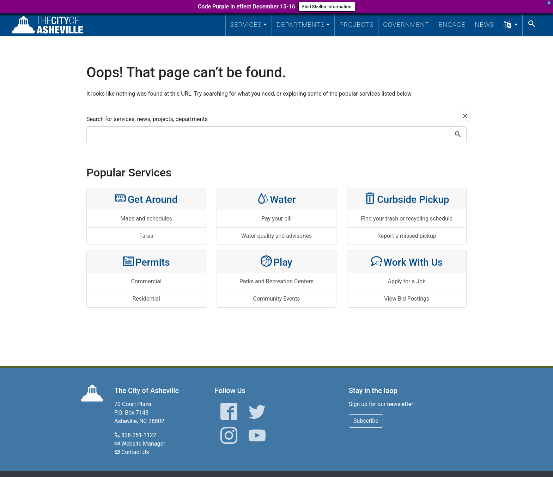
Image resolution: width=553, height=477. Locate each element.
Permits (146, 261)
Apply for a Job (407, 281)
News (484, 24)
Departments (300, 24)
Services (246, 24)
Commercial (146, 281)
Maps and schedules (146, 218)
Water (276, 198)
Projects (356, 24)
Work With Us (407, 261)
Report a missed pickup (406, 236)
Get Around (146, 198)
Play (276, 261)
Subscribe (365, 420)
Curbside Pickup (406, 198)
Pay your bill (276, 218)
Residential (146, 298)
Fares (146, 236)
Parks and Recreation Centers (276, 281)
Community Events (276, 298)
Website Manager (143, 443)
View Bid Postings (406, 298)
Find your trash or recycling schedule (406, 218)
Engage (452, 24)
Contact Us (135, 452)
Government (406, 24)
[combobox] (276, 134)
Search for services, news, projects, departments (147, 119)
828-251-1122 (138, 435)
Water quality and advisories (276, 236)
